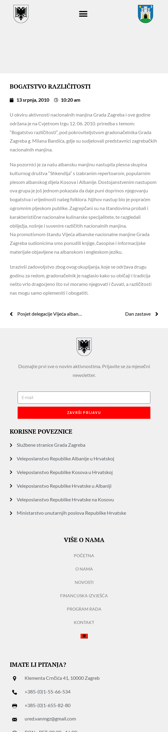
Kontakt (84, 622)
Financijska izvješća (84, 595)
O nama (84, 568)
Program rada (84, 609)
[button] (83, 14)
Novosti (84, 582)
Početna (84, 555)
